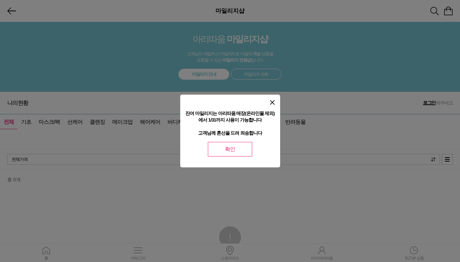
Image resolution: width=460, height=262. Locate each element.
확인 (230, 149)
